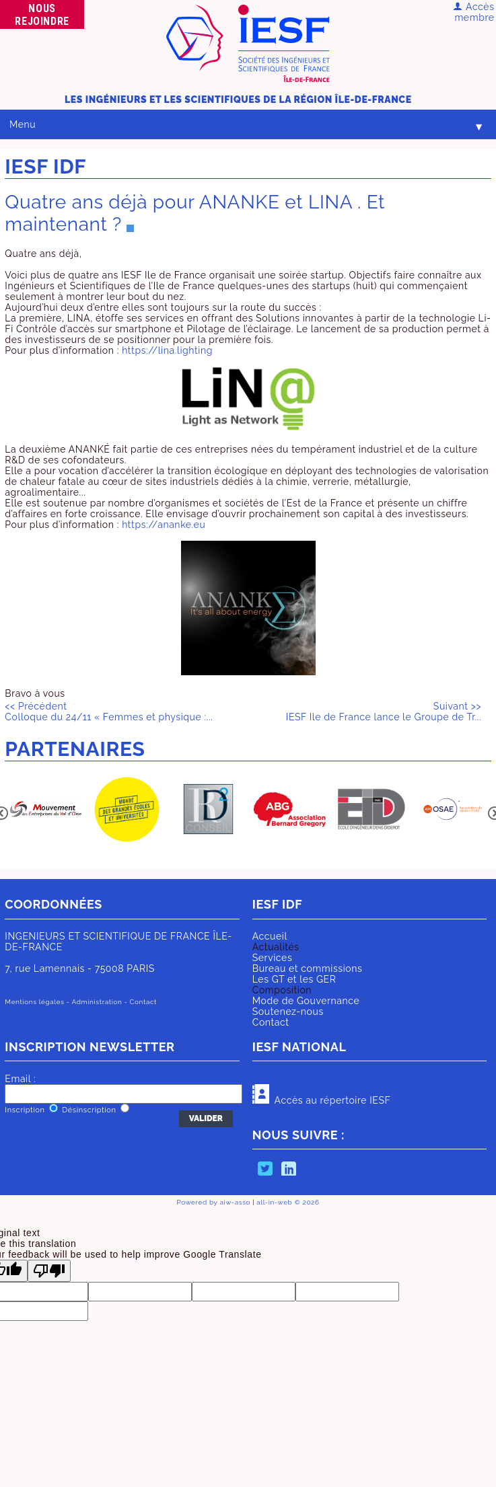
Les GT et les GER (294, 979)
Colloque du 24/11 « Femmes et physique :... (109, 711)
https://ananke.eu (163, 524)
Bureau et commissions (307, 968)
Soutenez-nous (288, 1011)
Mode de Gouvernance (306, 1000)
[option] (45, 810)
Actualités (275, 947)
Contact (270, 1022)
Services (272, 957)
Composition (282, 990)
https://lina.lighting (167, 350)
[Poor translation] (49, 1271)
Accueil (269, 936)
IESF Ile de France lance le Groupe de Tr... (383, 711)
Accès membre (473, 12)
